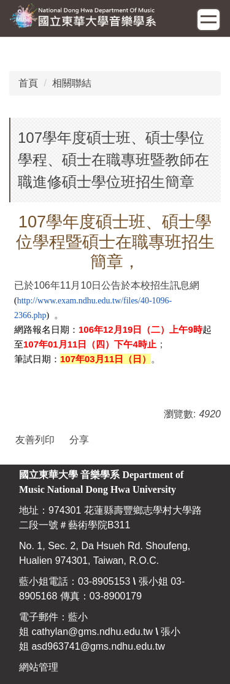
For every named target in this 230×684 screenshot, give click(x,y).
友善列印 (35, 440)
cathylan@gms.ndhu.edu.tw (92, 631)
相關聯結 (71, 83)
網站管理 (38, 667)
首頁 (28, 83)
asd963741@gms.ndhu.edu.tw (97, 646)
